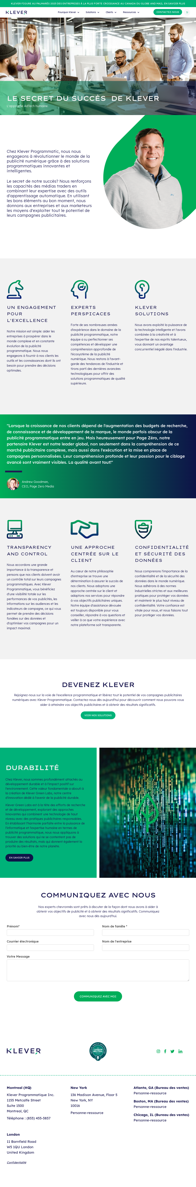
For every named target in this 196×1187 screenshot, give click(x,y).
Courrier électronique (23, 941)
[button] (68, 12)
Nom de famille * (114, 926)
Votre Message (18, 956)
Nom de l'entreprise (117, 941)
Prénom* (13, 926)
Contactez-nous (167, 12)
